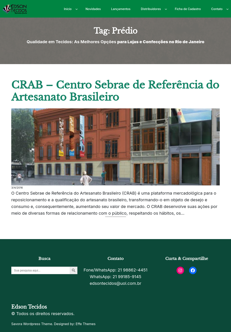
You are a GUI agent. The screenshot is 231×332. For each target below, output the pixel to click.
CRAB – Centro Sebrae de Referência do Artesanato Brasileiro (115, 91)
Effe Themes (86, 324)
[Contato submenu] (227, 9)
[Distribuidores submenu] (166, 9)
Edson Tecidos (29, 307)
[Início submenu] (76, 9)
